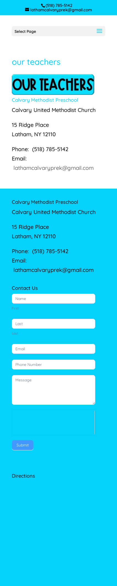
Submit (22, 445)
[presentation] (53, 421)
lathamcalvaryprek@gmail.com (53, 167)
